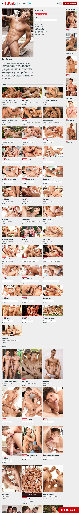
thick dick (54, 20)
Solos (37, 102)
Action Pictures (5, 422)
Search (24, 3)
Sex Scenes (8, 102)
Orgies (44, 320)
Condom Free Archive (16, 162)
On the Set (45, 102)
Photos (10, 383)
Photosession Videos (27, 102)
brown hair (38, 20)
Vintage (3, 102)
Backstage (50, 102)
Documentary (25, 241)
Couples (33, 102)
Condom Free (25, 142)
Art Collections (5, 383)
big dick (49, 20)
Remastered (37, 122)
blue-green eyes (44, 20)
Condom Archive (15, 102)
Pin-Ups (44, 383)
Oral (33, 122)
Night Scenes (57, 261)
